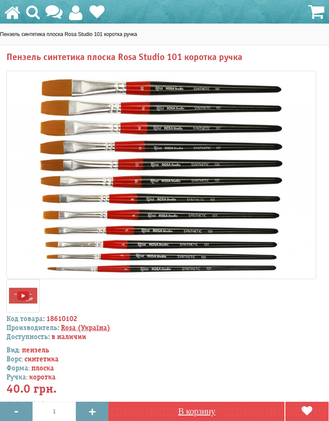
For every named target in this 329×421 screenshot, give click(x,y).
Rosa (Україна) (86, 328)
